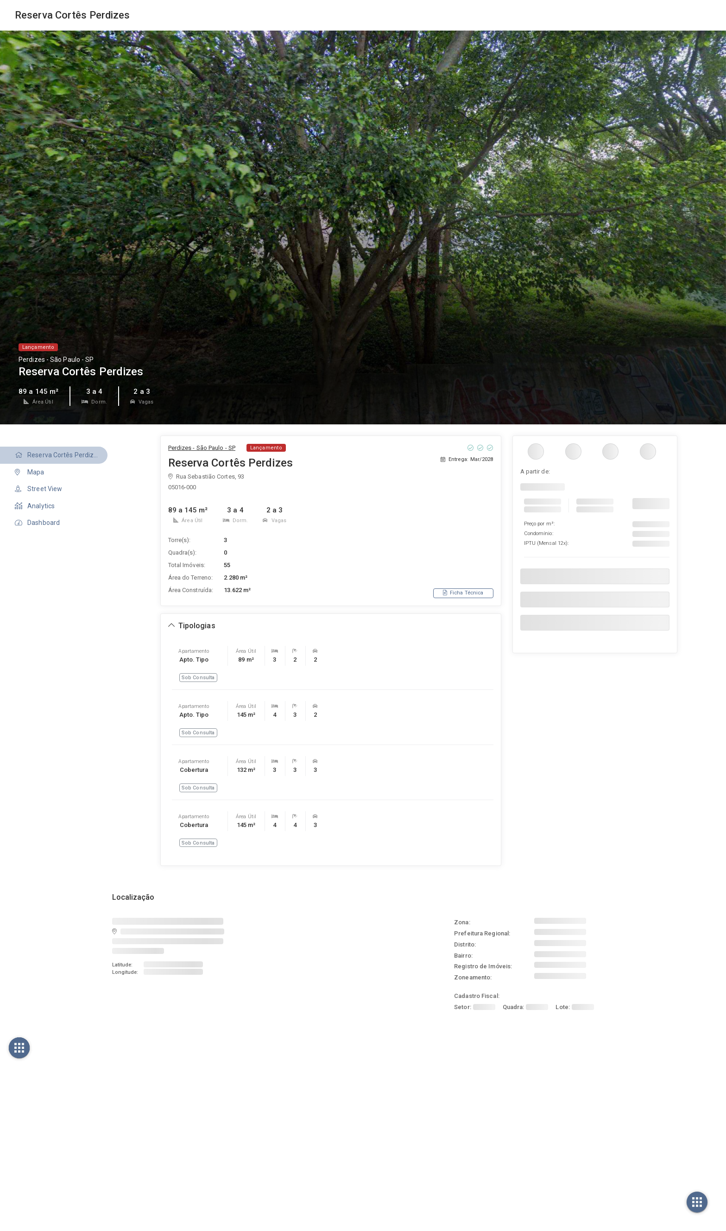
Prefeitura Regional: (482, 933)
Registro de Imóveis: (483, 966)
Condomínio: (538, 533)
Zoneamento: (473, 977)
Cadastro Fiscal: (476, 995)
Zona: (462, 922)
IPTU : (546, 543)
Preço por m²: (539, 524)
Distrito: (465, 944)
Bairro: (463, 955)
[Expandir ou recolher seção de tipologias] (191, 626)
